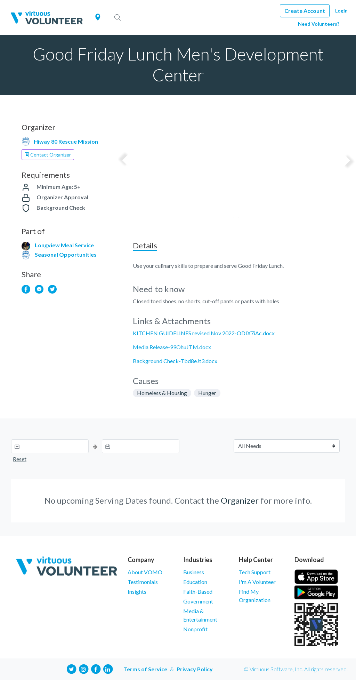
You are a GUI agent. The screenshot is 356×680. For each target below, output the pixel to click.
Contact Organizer (48, 155)
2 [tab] (236, 215)
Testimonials (143, 581)
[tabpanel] (236, 172)
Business (193, 572)
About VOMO (145, 572)
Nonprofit (195, 629)
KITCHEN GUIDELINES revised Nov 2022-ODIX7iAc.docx (204, 333)
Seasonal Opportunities (66, 254)
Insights (137, 591)
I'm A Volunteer (257, 581)
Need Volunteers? (318, 24)
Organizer (240, 500)
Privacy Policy (195, 669)
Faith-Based (197, 591)
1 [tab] (231, 215)
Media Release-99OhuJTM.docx (172, 347)
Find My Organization (254, 595)
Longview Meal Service (64, 245)
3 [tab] (241, 215)
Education (195, 581)
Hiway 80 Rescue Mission (66, 141)
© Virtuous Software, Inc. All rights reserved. (296, 669)
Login (341, 11)
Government (198, 601)
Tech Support (254, 572)
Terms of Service (145, 669)
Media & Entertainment (200, 615)
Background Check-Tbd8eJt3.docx (175, 361)
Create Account (304, 10)
